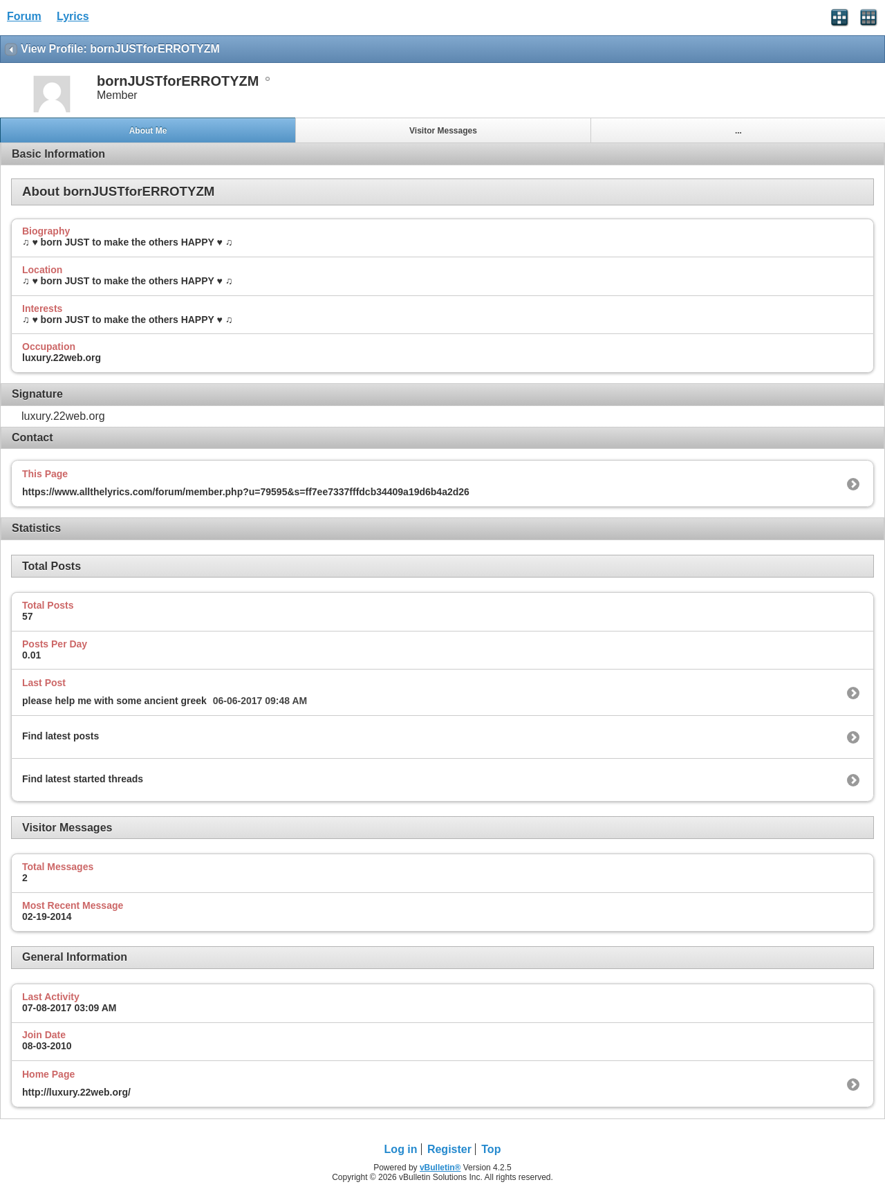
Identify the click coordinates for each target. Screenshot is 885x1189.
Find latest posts (60, 735)
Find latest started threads (82, 778)
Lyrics (73, 16)
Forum (24, 16)
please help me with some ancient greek (114, 700)
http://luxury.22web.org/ (76, 1092)
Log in (401, 1149)
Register (449, 1149)
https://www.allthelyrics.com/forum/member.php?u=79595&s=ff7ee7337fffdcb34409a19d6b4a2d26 (245, 491)
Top (491, 1149)
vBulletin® (440, 1167)
